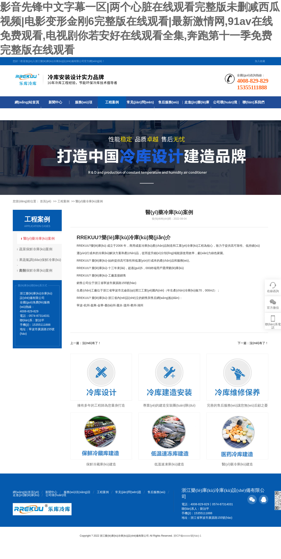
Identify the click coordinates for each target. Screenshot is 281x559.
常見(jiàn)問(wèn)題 (140, 108)
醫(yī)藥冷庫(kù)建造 (237, 464)
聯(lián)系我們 (253, 102)
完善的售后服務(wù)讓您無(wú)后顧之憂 (237, 405)
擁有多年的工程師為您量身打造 (101, 405)
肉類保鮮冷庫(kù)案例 (36, 270)
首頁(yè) (45, 201)
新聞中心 (55, 102)
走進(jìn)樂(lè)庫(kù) (196, 108)
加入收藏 (260, 61)
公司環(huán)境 (225, 102)
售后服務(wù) (168, 102)
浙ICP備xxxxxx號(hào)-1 (187, 535)
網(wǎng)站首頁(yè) (27, 108)
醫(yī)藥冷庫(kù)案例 (89, 201)
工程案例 (112, 102)
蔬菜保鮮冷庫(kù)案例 (36, 249)
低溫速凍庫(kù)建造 (169, 464)
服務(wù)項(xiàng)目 (83, 108)
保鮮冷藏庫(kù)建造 (101, 464)
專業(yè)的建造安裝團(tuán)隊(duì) (169, 405)
